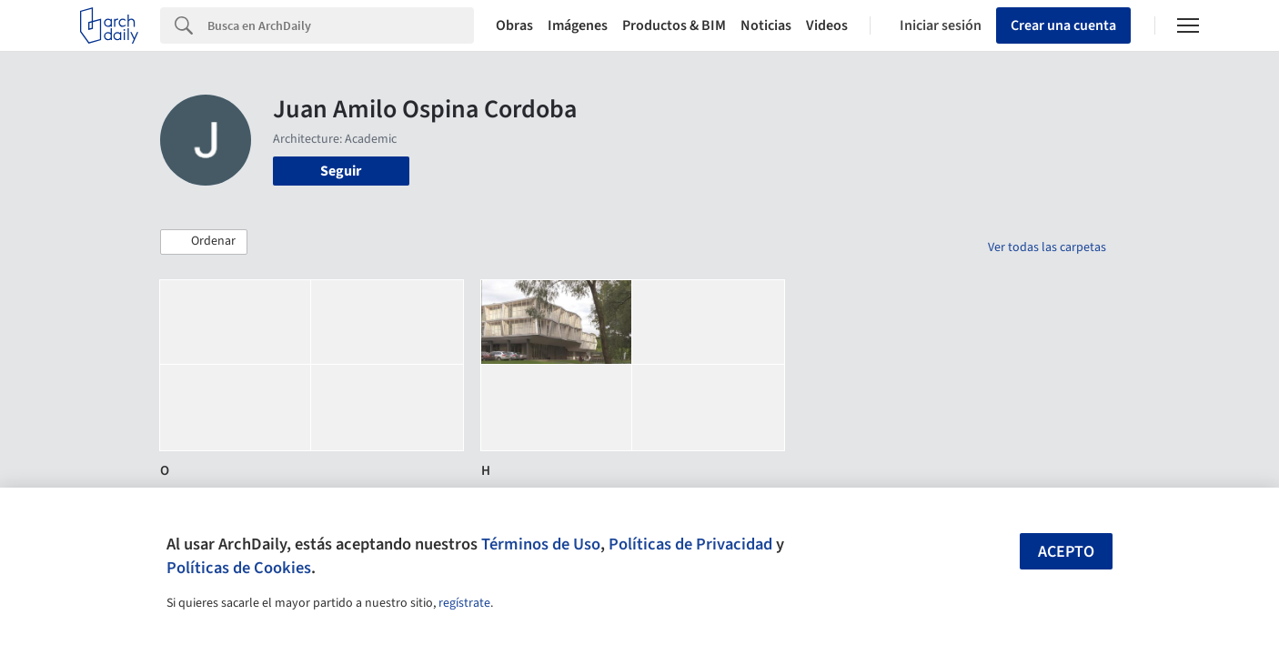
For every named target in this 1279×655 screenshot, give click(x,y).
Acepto (1066, 551)
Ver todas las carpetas (1047, 247)
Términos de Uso (540, 544)
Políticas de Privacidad (690, 544)
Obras (514, 25)
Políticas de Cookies (238, 567)
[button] (203, 242)
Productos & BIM (674, 25)
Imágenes (578, 25)
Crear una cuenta (1063, 25)
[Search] (340, 25)
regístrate (464, 603)
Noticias (765, 25)
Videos (827, 25)
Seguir (340, 171)
